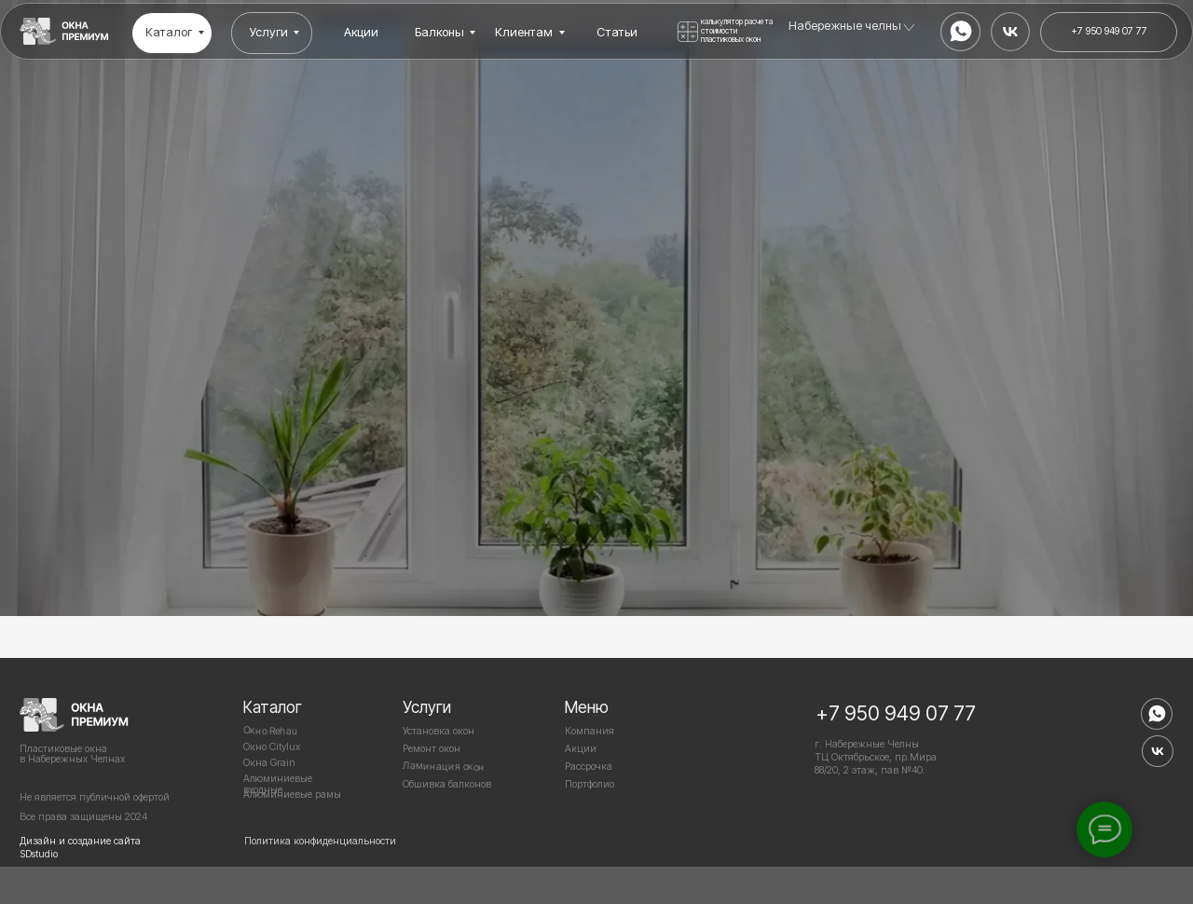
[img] (64, 31)
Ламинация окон (444, 767)
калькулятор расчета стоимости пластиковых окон (737, 30)
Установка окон (438, 731)
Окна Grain (269, 763)
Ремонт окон (431, 749)
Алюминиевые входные (277, 784)
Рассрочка (588, 766)
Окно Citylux (271, 747)
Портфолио (589, 784)
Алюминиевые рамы (292, 794)
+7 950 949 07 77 (896, 713)
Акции (580, 749)
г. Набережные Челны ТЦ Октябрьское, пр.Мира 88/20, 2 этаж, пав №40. (876, 757)
